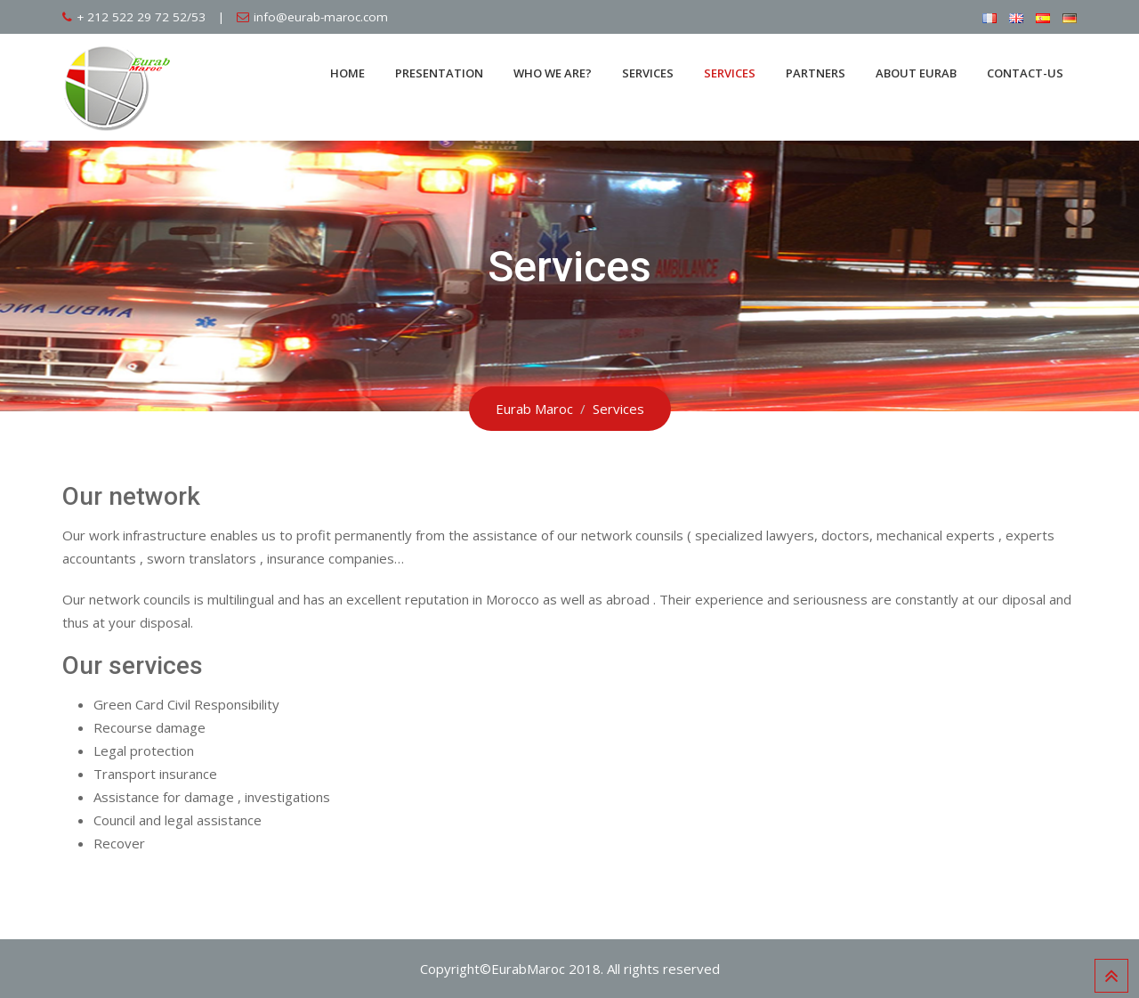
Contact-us (1025, 73)
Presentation (439, 73)
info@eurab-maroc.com (321, 17)
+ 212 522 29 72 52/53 (141, 17)
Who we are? (552, 73)
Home (347, 73)
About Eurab (916, 73)
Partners (815, 73)
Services (648, 73)
